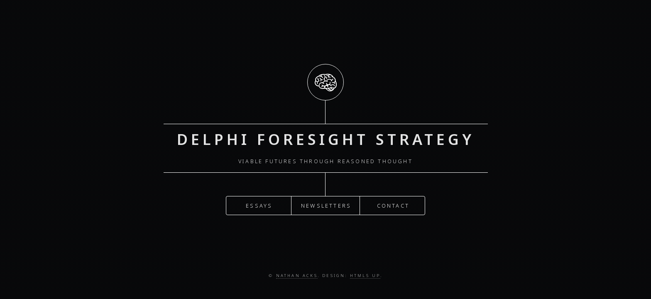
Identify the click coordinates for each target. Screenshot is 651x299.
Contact (393, 204)
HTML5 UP (365, 275)
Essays (259, 204)
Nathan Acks (297, 275)
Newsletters (326, 204)
